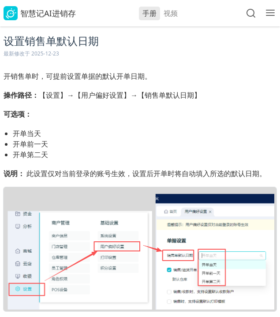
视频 (171, 13)
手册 (149, 13)
